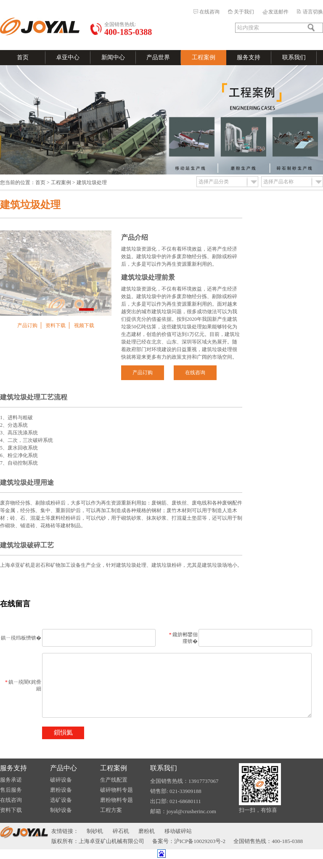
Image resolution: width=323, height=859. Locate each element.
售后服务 (11, 790)
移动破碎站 (178, 831)
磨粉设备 (61, 790)
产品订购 (27, 325)
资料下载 (55, 325)
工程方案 (111, 810)
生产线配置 (113, 780)
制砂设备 (61, 810)
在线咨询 (209, 12)
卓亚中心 (67, 57)
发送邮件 (278, 12)
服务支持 (248, 57)
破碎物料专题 (116, 790)
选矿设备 (61, 800)
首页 (23, 57)
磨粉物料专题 (116, 800)
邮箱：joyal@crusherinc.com (183, 811)
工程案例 (203, 57)
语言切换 (313, 12)
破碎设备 (61, 780)
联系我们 (294, 57)
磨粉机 (146, 831)
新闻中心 (113, 57)
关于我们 (244, 12)
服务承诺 (11, 780)
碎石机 (121, 831)
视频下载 (84, 325)
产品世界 (158, 57)
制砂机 (95, 831)
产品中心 (63, 768)
